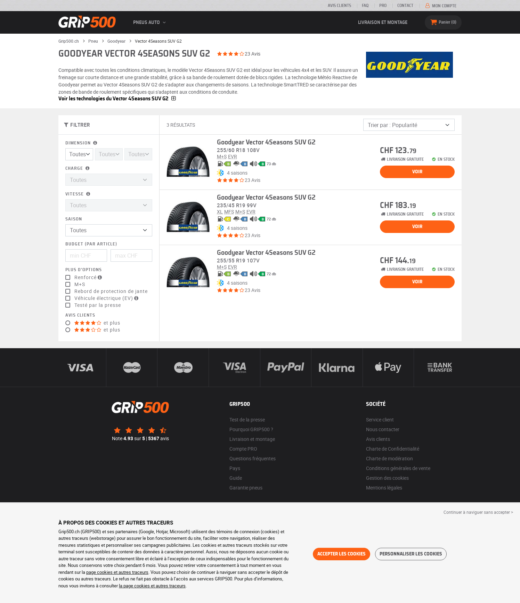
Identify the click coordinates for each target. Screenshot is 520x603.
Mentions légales (384, 487)
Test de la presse (247, 419)
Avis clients (339, 5)
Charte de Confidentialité (392, 448)
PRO (383, 5)
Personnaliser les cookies (411, 554)
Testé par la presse (97, 305)
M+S (79, 284)
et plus (97, 322)
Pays (234, 468)
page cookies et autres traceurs (117, 572)
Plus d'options (83, 270)
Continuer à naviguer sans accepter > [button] (478, 512)
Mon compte (440, 5)
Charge (78, 168)
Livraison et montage (382, 22)
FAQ (365, 5)
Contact (405, 5)
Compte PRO (243, 448)
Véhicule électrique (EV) (107, 298)
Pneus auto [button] (150, 22)
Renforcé (89, 277)
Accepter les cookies (341, 554)
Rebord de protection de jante (111, 291)
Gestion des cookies (387, 478)
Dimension (81, 143)
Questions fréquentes (252, 458)
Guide (235, 478)
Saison (73, 219)
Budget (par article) (91, 244)
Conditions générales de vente (398, 468)
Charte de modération (389, 458)
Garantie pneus (245, 487)
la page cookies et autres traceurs (152, 586)
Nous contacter (382, 429)
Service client (380, 419)
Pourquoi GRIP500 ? (251, 429)
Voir (417, 171)
